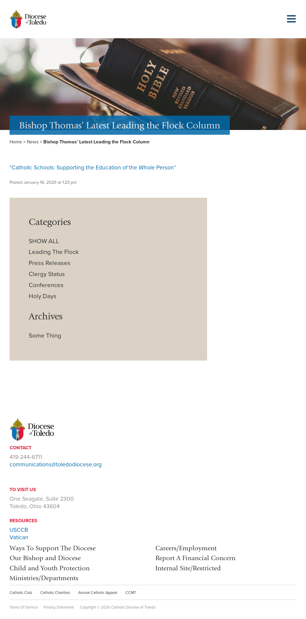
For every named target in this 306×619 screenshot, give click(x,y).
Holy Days (42, 296)
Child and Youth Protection (50, 568)
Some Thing (45, 335)
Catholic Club (21, 592)
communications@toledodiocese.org (56, 464)
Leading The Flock (54, 252)
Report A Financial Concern (195, 558)
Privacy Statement (59, 607)
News (33, 142)
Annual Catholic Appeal (97, 592)
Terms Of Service (24, 607)
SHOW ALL (44, 241)
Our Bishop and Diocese (45, 558)
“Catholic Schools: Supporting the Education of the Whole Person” (93, 167)
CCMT (131, 592)
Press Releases (50, 263)
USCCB (19, 529)
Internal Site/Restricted (188, 568)
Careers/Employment (186, 548)
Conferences (46, 285)
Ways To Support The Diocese (53, 548)
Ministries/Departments (44, 578)
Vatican (19, 537)
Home (16, 142)
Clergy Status (47, 274)
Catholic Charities (55, 592)
